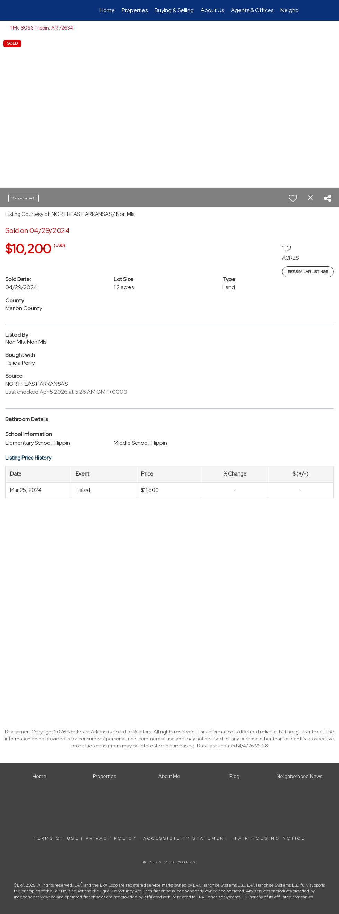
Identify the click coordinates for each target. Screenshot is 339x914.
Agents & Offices (252, 10)
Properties (135, 10)
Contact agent (23, 198)
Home (107, 10)
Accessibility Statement (185, 838)
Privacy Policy (111, 838)
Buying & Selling (174, 10)
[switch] (293, 198)
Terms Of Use (56, 838)
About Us (212, 10)
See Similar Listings (308, 271)
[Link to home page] (43, 10)
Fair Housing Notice (270, 838)
